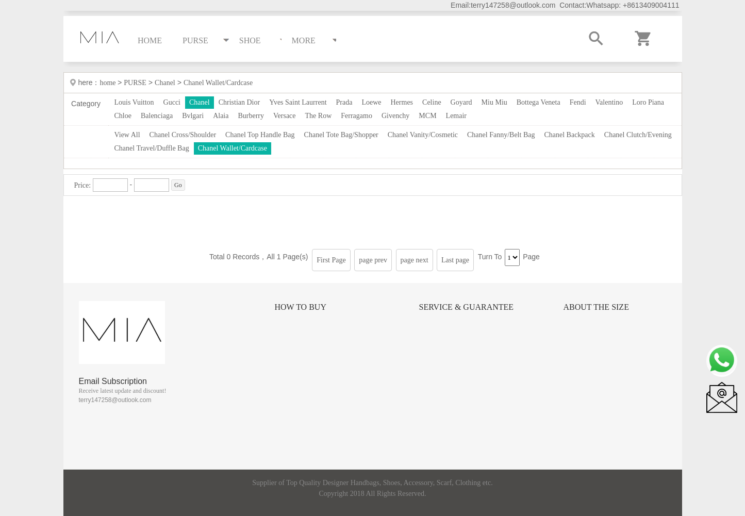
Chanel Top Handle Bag (259, 135)
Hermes (402, 102)
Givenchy (395, 116)
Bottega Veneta (538, 102)
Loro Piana (648, 102)
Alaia (220, 116)
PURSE (135, 83)
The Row (318, 116)
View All (127, 135)
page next (414, 260)
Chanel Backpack (569, 135)
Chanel (165, 83)
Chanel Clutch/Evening (638, 135)
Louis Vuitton (134, 102)
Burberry (251, 116)
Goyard (461, 102)
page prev (373, 260)
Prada (344, 102)
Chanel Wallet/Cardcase (218, 83)
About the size (596, 307)
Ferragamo (356, 116)
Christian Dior (239, 102)
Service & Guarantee (466, 307)
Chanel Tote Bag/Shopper (341, 135)
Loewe (371, 102)
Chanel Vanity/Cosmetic (423, 135)
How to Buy (300, 307)
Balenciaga (157, 116)
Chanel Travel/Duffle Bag (151, 148)
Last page (455, 260)
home (109, 83)
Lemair (456, 116)
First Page (331, 260)
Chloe (122, 116)
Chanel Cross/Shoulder (183, 135)
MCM (427, 116)
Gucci (171, 102)
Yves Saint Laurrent (297, 102)
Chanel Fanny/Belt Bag (501, 135)
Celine (431, 102)
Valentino (609, 102)
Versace (284, 116)
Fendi (578, 102)
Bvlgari (193, 116)
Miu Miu (494, 102)
